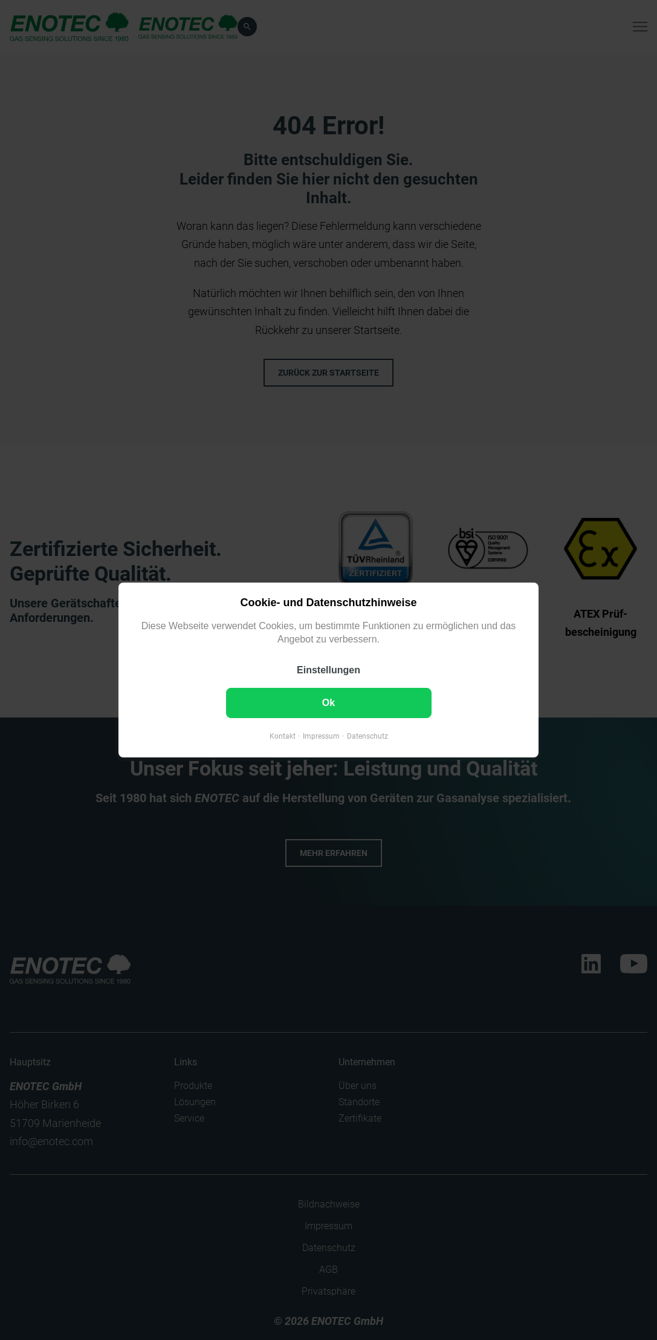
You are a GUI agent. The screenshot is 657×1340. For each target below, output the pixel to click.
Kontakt (283, 736)
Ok (328, 703)
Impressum (321, 736)
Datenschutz (367, 736)
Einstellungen (328, 670)
